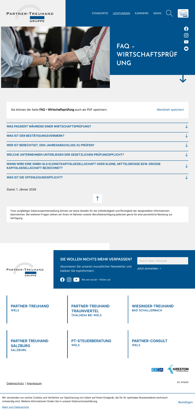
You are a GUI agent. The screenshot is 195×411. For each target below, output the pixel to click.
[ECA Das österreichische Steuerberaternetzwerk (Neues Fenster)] (157, 369)
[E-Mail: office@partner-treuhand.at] (186, 48)
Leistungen (121, 13)
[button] (170, 109)
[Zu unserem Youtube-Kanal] (186, 42)
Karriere (142, 13)
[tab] (97, 126)
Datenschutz (15, 383)
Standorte (100, 13)
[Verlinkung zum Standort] (37, 307)
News (157, 13)
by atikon (182, 382)
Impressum (34, 383)
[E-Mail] (162, 261)
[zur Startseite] (30, 13)
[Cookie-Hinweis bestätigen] (185, 402)
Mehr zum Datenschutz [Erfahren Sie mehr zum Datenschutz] (15, 407)
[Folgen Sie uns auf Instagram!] (186, 35)
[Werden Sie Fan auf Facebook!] (186, 29)
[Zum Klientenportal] (183, 13)
